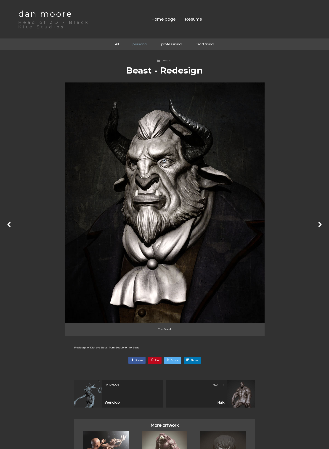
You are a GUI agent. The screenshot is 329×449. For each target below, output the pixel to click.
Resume (193, 19)
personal (140, 44)
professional (171, 44)
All (117, 44)
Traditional (205, 44)
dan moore (45, 14)
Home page (163, 19)
